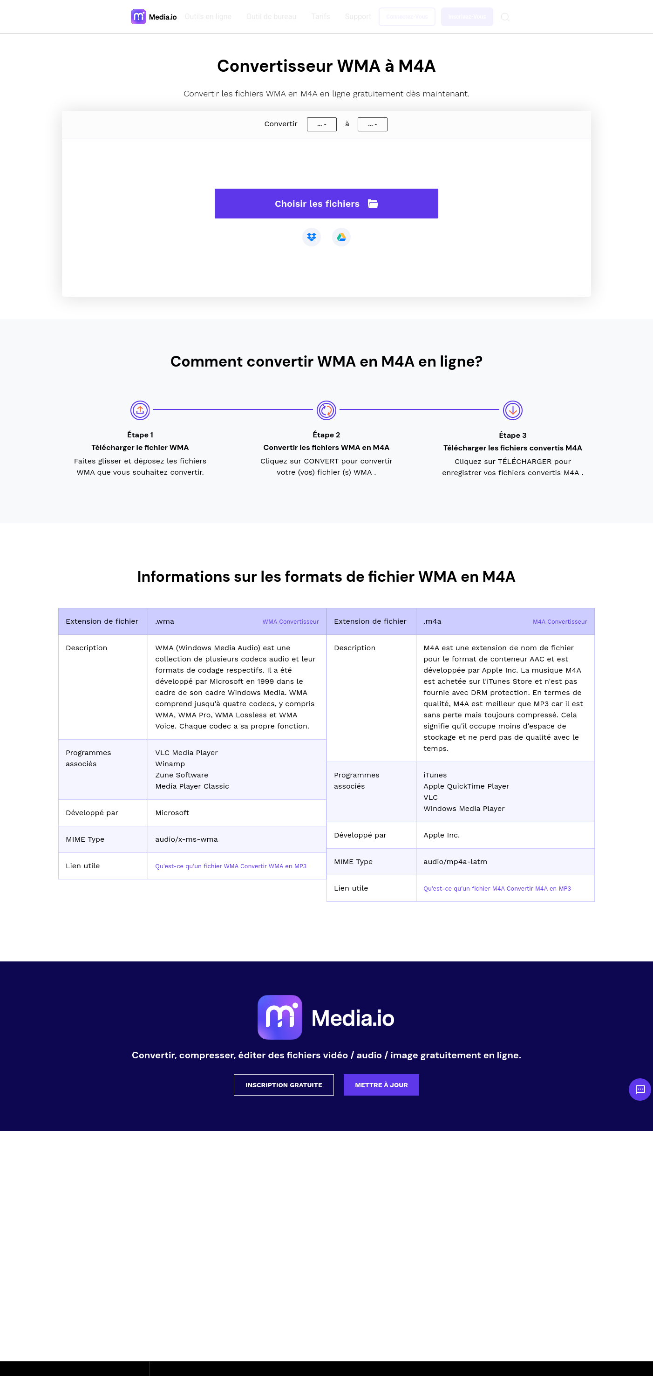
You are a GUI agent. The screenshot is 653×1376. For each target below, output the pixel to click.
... (319, 124)
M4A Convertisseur (553, 621)
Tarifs (322, 16)
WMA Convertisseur (283, 621)
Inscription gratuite (283, 1096)
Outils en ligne (210, 16)
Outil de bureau (273, 16)
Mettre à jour (381, 1096)
